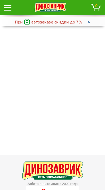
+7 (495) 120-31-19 (56, 176)
